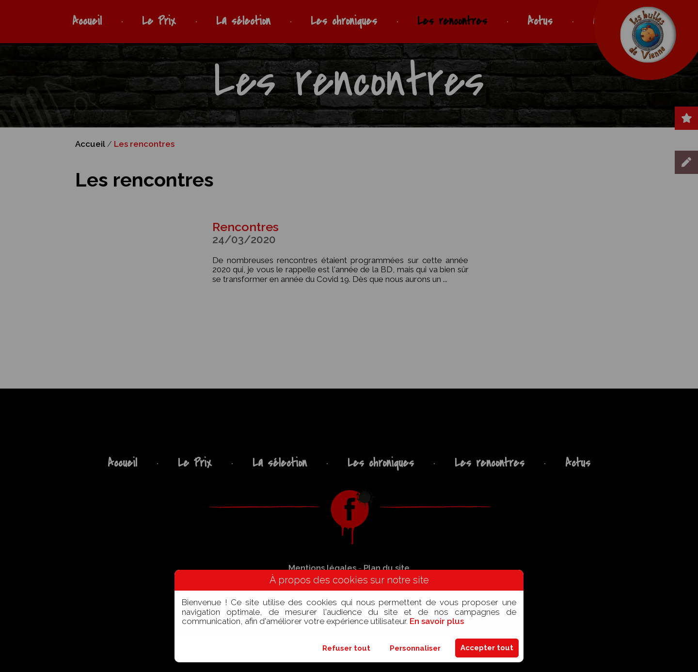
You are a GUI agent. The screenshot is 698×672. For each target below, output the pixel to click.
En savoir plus (437, 621)
